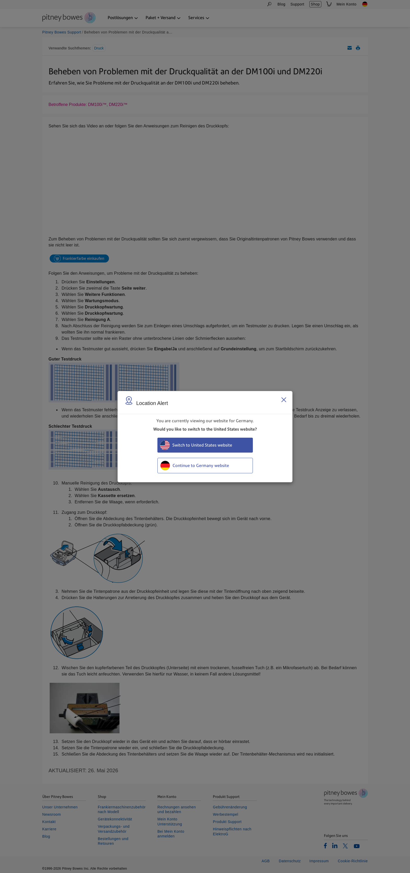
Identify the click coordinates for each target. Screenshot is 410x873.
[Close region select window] (283, 399)
